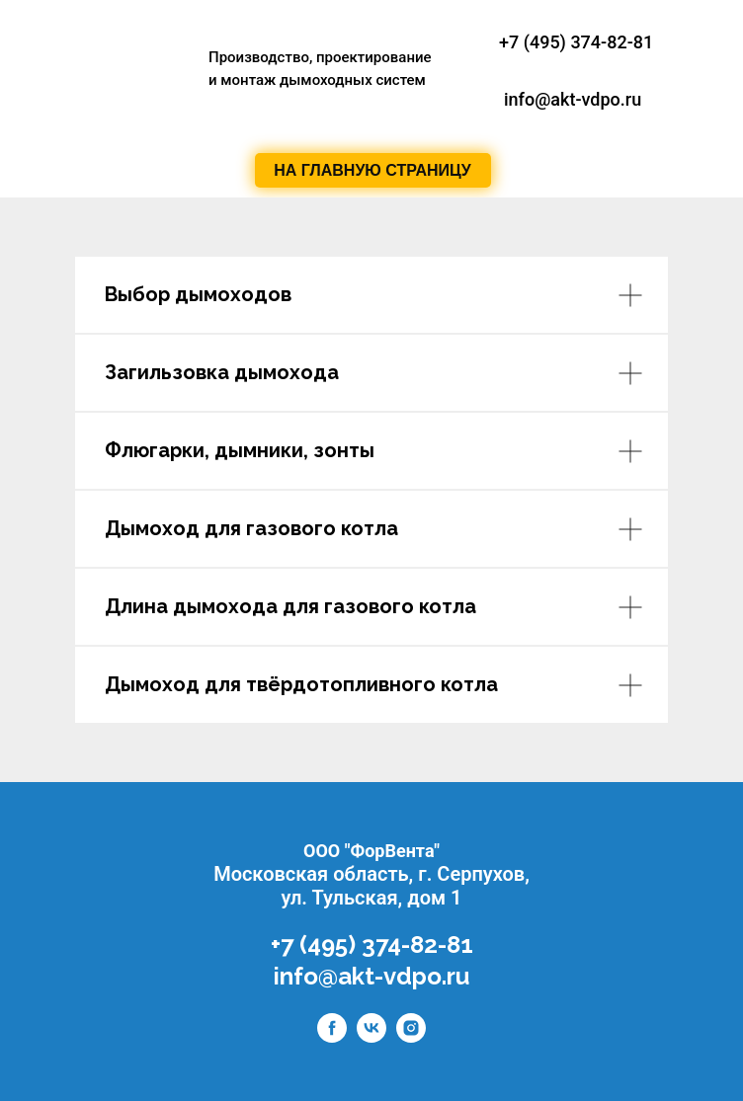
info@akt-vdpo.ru (371, 976)
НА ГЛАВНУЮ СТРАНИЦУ (372, 170)
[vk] (371, 1037)
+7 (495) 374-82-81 (576, 42)
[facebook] (332, 1037)
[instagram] (411, 1037)
